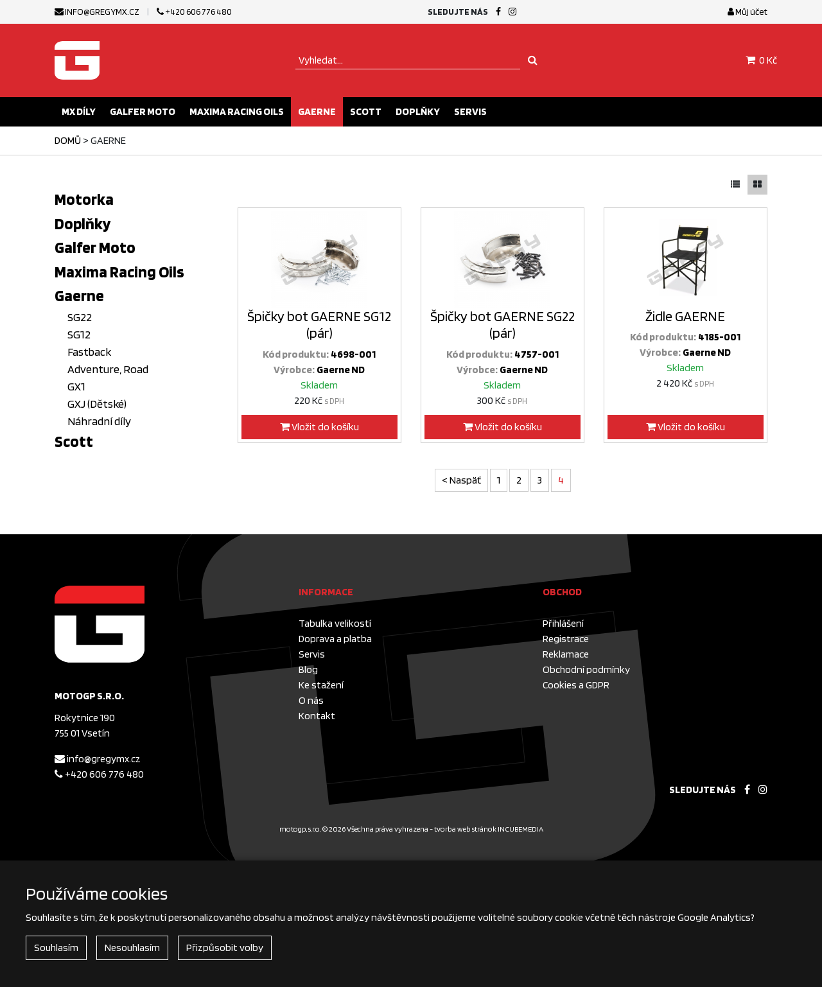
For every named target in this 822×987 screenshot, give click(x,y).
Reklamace (566, 654)
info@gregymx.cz (97, 11)
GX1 (76, 386)
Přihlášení (563, 623)
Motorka (84, 199)
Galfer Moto (142, 111)
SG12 (79, 334)
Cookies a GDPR (576, 685)
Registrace (566, 639)
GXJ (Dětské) (97, 403)
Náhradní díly (99, 421)
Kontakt (317, 716)
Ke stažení (321, 685)
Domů (68, 140)
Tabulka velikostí (335, 623)
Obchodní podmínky (586, 669)
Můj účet (747, 11)
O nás (311, 700)
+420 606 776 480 (194, 11)
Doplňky (418, 111)
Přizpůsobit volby (224, 947)
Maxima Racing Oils (236, 111)
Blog (308, 669)
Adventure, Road (107, 369)
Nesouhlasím (132, 947)
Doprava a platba (335, 639)
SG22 (79, 317)
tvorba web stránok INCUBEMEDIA (488, 829)
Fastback (89, 351)
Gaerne (317, 111)
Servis (470, 111)
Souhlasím (56, 947)
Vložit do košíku (319, 427)
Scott (365, 111)
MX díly (79, 111)
